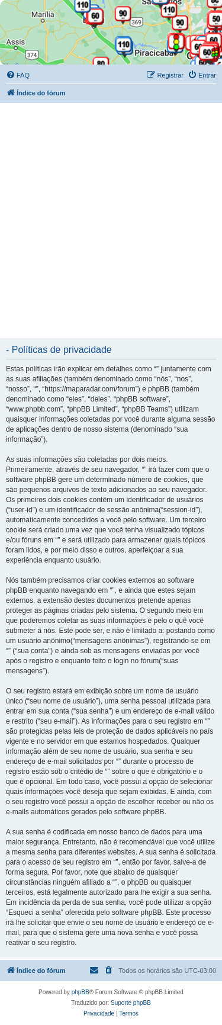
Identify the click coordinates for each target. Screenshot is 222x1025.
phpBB (80, 992)
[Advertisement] (111, 220)
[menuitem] (18, 75)
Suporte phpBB (131, 1003)
